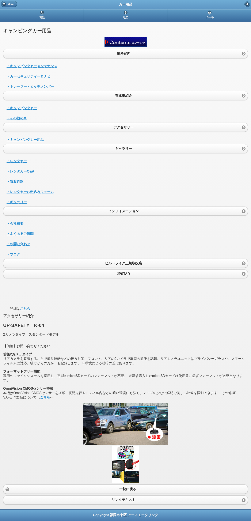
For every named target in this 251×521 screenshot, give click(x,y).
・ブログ (13, 254)
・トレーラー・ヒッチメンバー (30, 86)
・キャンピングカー (22, 108)
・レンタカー (17, 161)
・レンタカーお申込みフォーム (30, 192)
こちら (25, 308)
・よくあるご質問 (20, 233)
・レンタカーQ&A (20, 171)
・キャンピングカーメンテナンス (32, 66)
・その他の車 (17, 118)
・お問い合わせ (18, 244)
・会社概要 (15, 223)
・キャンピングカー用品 (25, 139)
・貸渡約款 (15, 181)
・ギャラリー (17, 202)
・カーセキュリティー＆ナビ (28, 76)
